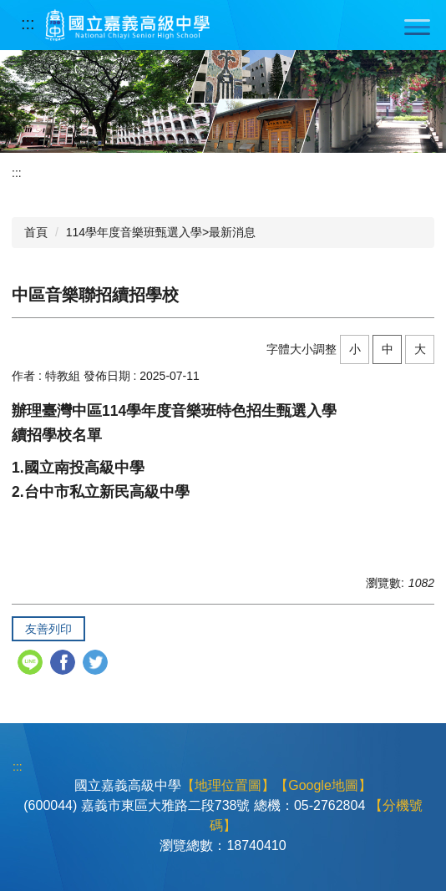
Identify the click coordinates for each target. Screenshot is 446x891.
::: (28, 23)
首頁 (36, 232)
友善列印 (48, 628)
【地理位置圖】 (228, 785)
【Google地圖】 (323, 785)
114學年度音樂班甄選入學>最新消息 (161, 232)
